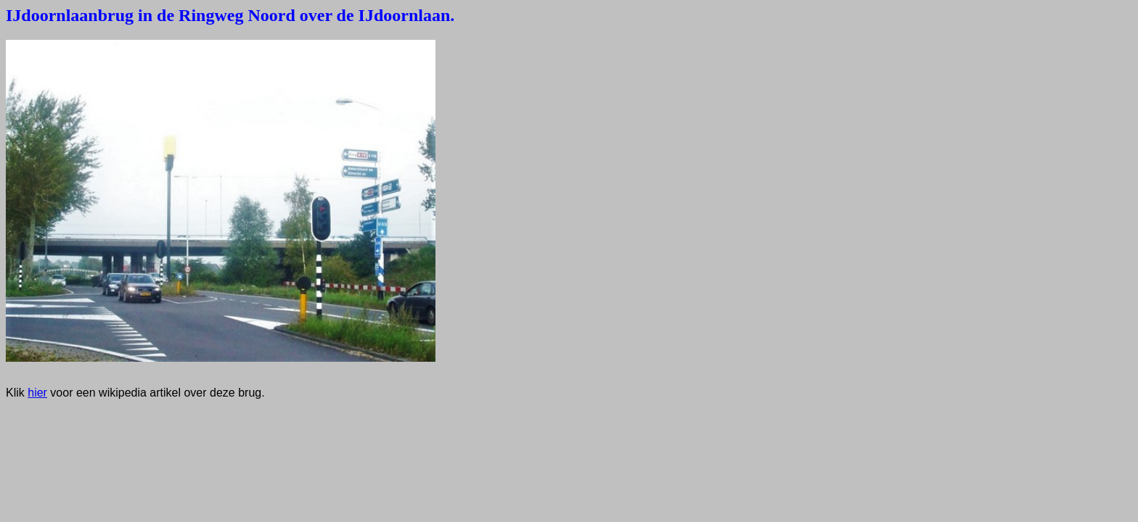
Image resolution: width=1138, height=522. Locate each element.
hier (37, 392)
